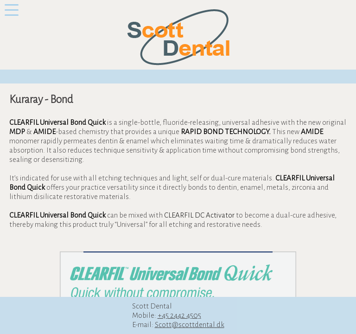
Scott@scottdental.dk (189, 324)
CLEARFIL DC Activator (199, 215)
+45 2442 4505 (179, 315)
